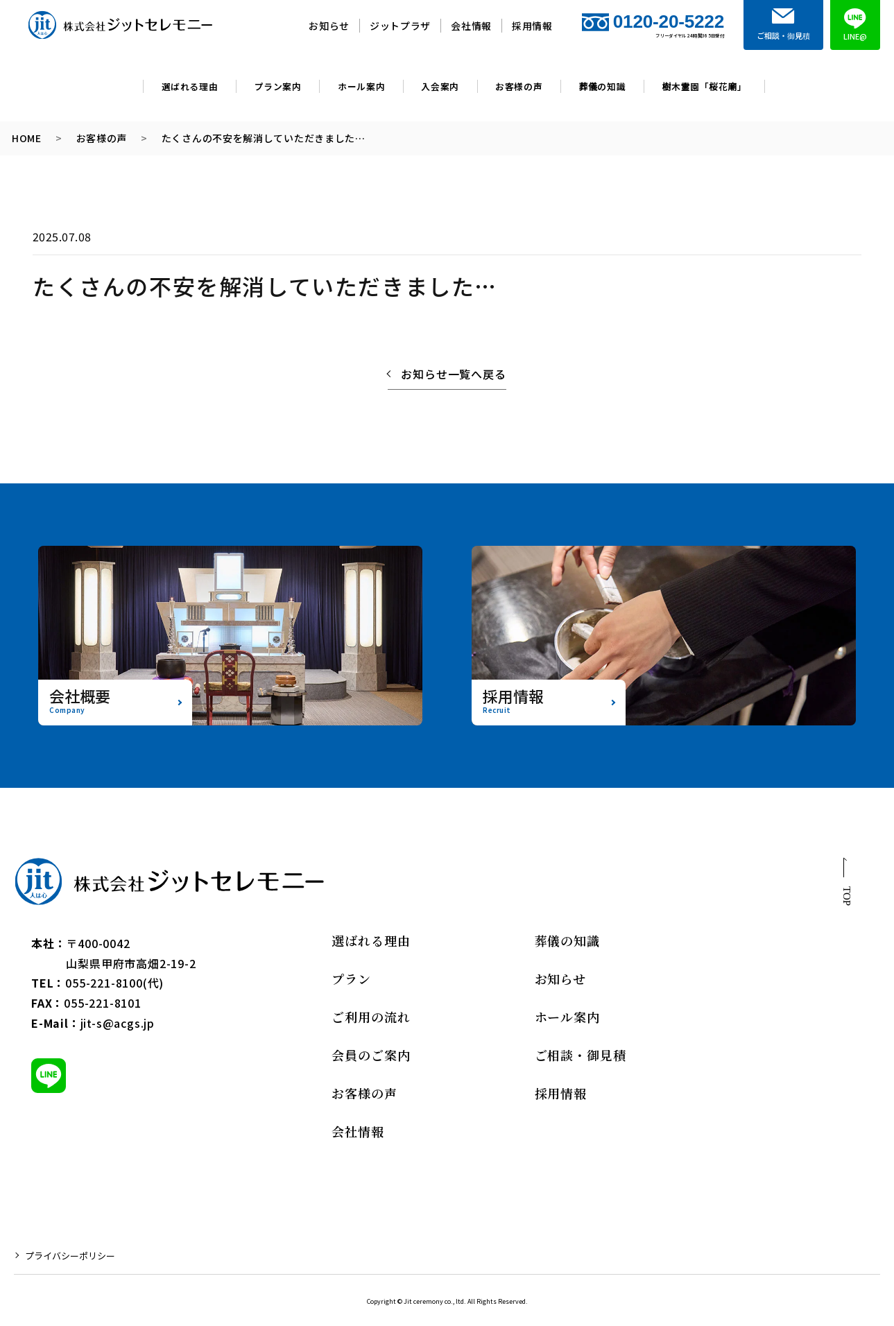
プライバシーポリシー (70, 1255)
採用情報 (532, 26)
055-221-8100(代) (114, 982)
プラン (351, 979)
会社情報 (471, 26)
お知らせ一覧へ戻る (453, 373)
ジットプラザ (400, 26)
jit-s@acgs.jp (117, 1023)
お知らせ (329, 26)
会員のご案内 (371, 1055)
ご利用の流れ (371, 1017)
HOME (27, 138)
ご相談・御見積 (580, 1055)
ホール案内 (361, 86)
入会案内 (440, 86)
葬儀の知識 (602, 86)
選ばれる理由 (190, 86)
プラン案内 (278, 86)
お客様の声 (518, 86)
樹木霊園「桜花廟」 (704, 86)
